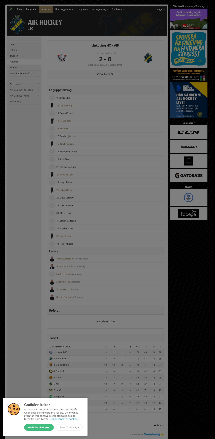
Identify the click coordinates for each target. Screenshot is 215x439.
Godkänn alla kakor (39, 427)
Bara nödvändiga (69, 427)
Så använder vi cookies (64, 418)
